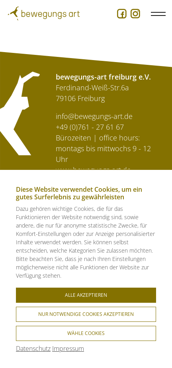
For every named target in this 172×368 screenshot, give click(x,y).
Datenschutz (33, 348)
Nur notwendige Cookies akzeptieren (86, 314)
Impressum (68, 348)
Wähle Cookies (86, 333)
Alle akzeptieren (86, 295)
